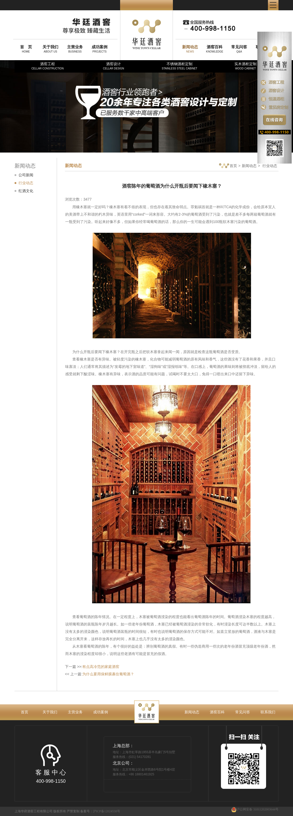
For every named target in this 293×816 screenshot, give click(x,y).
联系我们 (268, 712)
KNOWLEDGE (215, 49)
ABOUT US (50, 49)
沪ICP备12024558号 (106, 811)
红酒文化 (25, 191)
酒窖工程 (47, 66)
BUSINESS (75, 49)
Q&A (239, 49)
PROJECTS (99, 49)
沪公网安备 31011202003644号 (254, 809)
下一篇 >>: (92, 667)
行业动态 (25, 183)
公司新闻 (25, 175)
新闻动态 (249, 166)
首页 (228, 166)
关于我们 (49, 712)
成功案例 (100, 712)
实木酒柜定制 (245, 66)
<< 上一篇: (99, 674)
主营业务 (75, 712)
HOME (26, 49)
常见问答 (242, 712)
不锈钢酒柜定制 (179, 66)
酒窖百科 (217, 712)
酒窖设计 (113, 66)
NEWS (190, 49)
